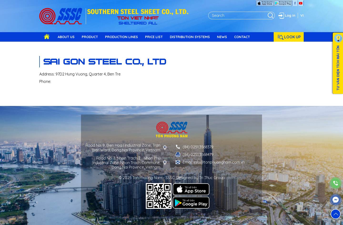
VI (302, 15)
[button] (336, 214)
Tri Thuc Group (212, 177)
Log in (286, 15)
